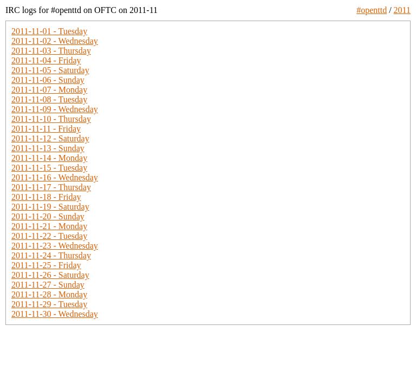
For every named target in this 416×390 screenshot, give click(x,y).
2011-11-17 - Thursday (51, 187)
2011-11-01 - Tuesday (49, 31)
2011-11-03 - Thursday (51, 50)
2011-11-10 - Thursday (51, 118)
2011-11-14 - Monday (49, 157)
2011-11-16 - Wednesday (54, 177)
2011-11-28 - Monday (49, 294)
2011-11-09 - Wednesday (54, 109)
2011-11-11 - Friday (46, 128)
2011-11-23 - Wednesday (54, 245)
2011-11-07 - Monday (49, 89)
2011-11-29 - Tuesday (49, 304)
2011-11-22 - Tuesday (49, 235)
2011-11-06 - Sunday (47, 79)
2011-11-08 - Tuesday (49, 99)
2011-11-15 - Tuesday (49, 167)
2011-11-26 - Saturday (50, 275)
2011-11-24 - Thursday (51, 255)
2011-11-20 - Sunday (47, 216)
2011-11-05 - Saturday (50, 70)
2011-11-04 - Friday (46, 60)
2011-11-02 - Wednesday (54, 41)
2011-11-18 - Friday (46, 197)
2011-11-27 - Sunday (47, 284)
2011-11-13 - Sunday (47, 148)
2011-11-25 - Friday (46, 265)
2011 (402, 10)
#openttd (371, 10)
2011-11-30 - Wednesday (54, 313)
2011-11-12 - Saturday (50, 138)
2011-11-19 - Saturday (50, 206)
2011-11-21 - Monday (49, 226)
